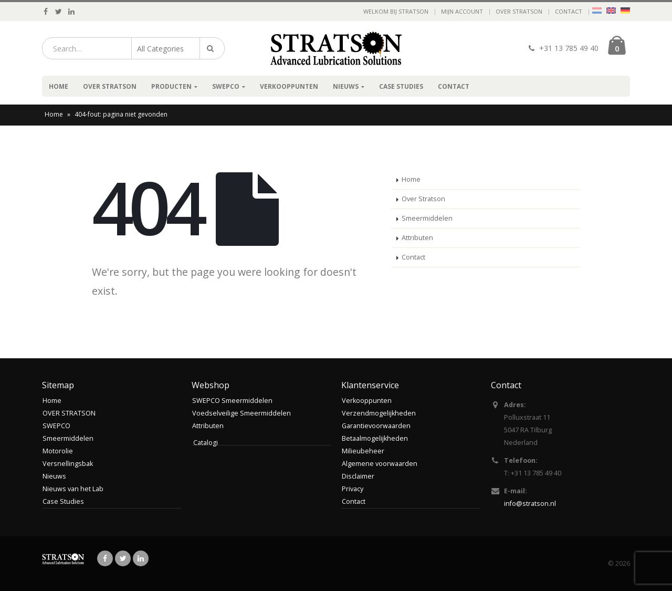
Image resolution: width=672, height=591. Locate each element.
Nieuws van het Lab (73, 488)
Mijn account (462, 11)
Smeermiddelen (427, 218)
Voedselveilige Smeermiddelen (241, 413)
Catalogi (205, 442)
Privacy (352, 488)
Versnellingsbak (68, 463)
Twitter (123, 558)
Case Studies (401, 86)
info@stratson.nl (530, 503)
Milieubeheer (363, 451)
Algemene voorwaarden (379, 463)
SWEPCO (225, 86)
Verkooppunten (289, 86)
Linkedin (141, 558)
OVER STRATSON (519, 11)
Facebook (105, 558)
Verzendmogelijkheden (379, 413)
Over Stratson (423, 198)
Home (58, 86)
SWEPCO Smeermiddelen (232, 400)
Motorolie (58, 451)
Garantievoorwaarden (376, 425)
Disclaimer (358, 476)
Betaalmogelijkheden (375, 438)
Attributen (417, 237)
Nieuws (346, 86)
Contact (568, 11)
